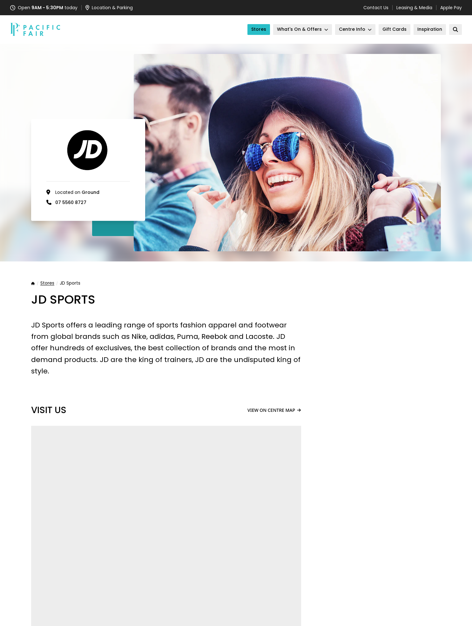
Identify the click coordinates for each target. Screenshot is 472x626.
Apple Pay (451, 7)
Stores (47, 283)
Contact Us (375, 7)
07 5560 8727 (70, 202)
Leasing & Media (414, 7)
